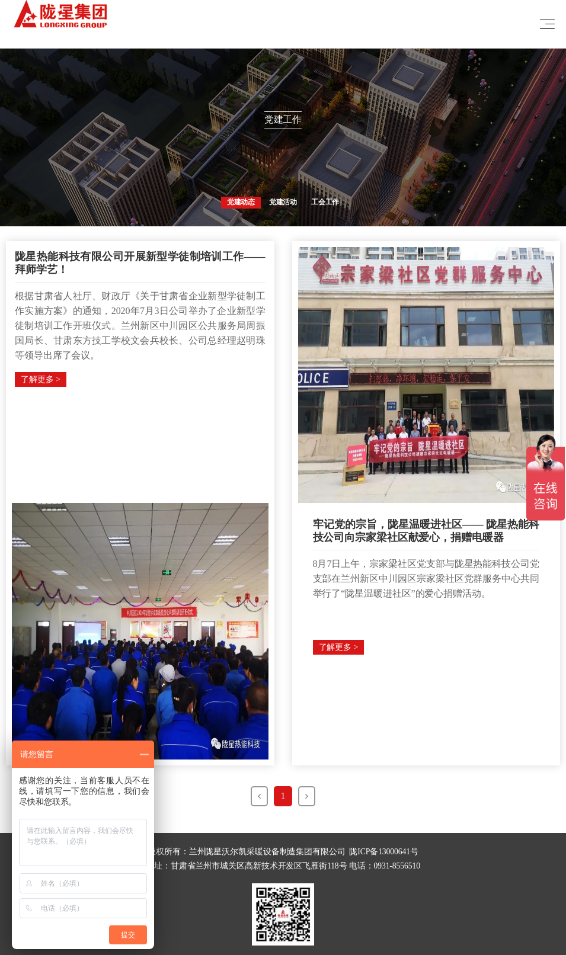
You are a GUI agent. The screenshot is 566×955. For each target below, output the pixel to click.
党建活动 (283, 202)
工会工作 (325, 202)
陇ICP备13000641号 (383, 851)
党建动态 (241, 202)
